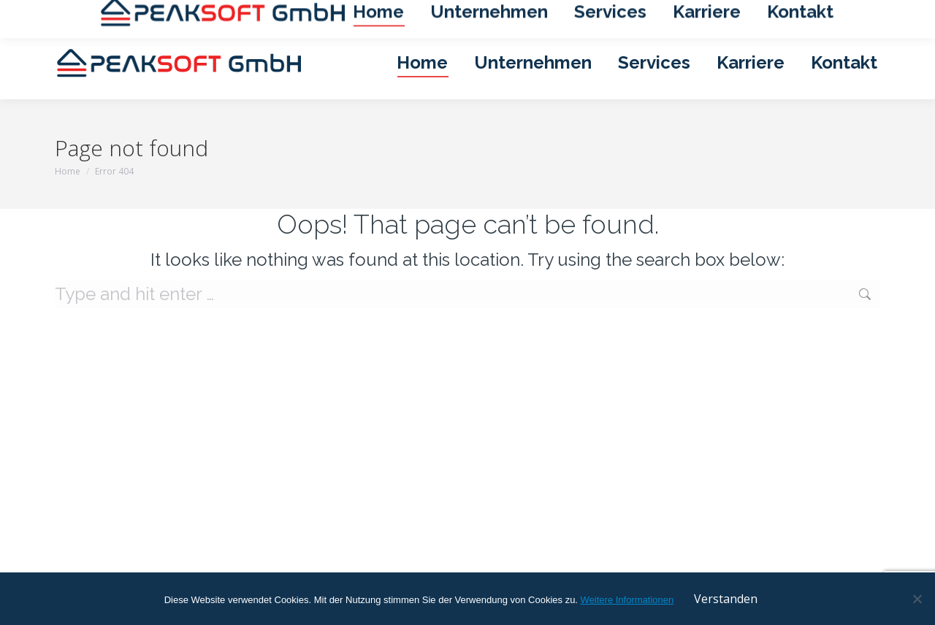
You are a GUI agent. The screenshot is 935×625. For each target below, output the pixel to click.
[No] (916, 598)
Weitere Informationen (627, 599)
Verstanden (725, 599)
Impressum (692, 13)
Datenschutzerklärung (784, 13)
